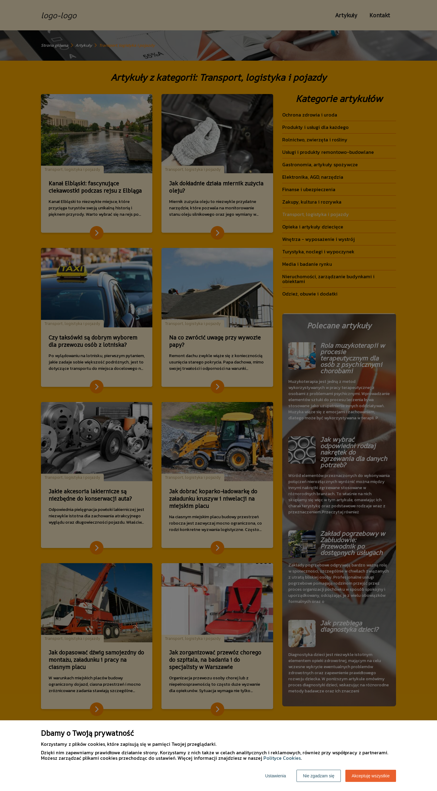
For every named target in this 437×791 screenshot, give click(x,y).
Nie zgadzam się (318, 775)
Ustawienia (275, 775)
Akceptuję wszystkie (371, 775)
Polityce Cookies (282, 758)
